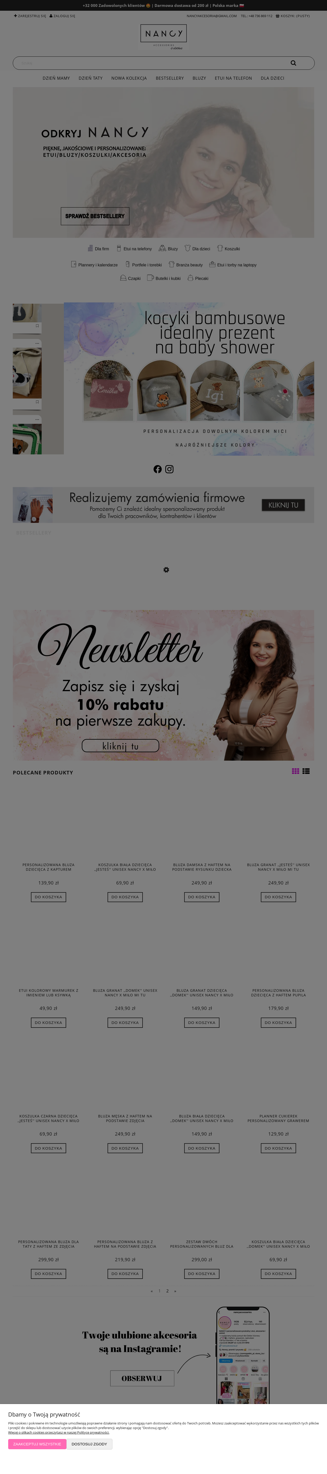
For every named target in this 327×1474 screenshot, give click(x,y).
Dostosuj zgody (89, 1444)
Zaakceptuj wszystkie (37, 1444)
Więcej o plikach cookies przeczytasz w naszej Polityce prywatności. (58, 1432)
